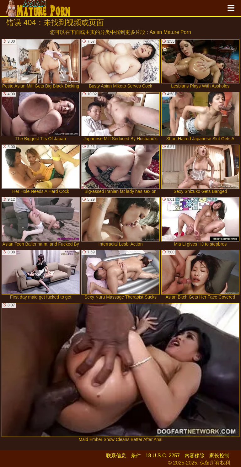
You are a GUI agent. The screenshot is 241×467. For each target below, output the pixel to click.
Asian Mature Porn (170, 32)
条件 (136, 455)
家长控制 (219, 455)
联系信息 (116, 455)
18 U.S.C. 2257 (163, 455)
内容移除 (195, 455)
